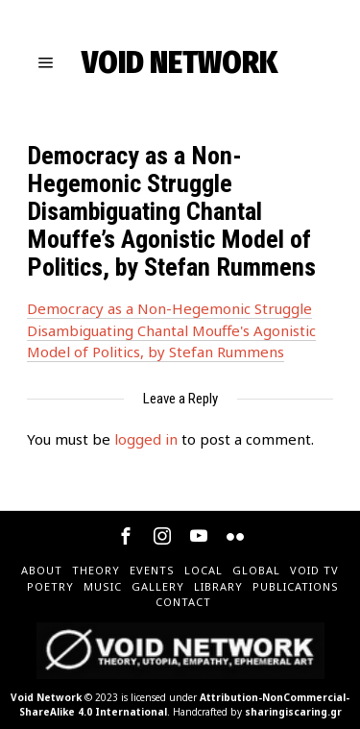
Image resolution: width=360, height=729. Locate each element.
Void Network (46, 697)
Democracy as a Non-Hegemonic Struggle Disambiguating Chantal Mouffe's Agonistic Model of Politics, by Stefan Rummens (171, 330)
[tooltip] (125, 536)
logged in (146, 439)
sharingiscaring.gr (293, 711)
